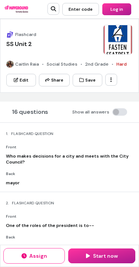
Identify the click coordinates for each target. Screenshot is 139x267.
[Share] (54, 80)
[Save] (87, 80)
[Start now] (102, 256)
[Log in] (117, 9)
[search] (53, 9)
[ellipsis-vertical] (111, 80)
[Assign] (34, 256)
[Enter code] (80, 9)
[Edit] (21, 80)
